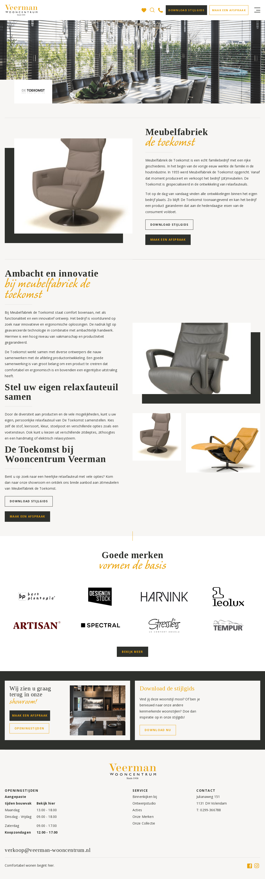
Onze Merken (143, 816)
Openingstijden (29, 728)
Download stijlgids (186, 10)
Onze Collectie (143, 823)
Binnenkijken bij (144, 796)
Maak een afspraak (229, 10)
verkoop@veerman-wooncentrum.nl (47, 850)
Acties (137, 810)
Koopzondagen (18, 832)
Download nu (158, 730)
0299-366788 (210, 810)
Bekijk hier (46, 803)
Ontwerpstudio (144, 803)
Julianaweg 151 (208, 796)
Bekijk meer (132, 652)
